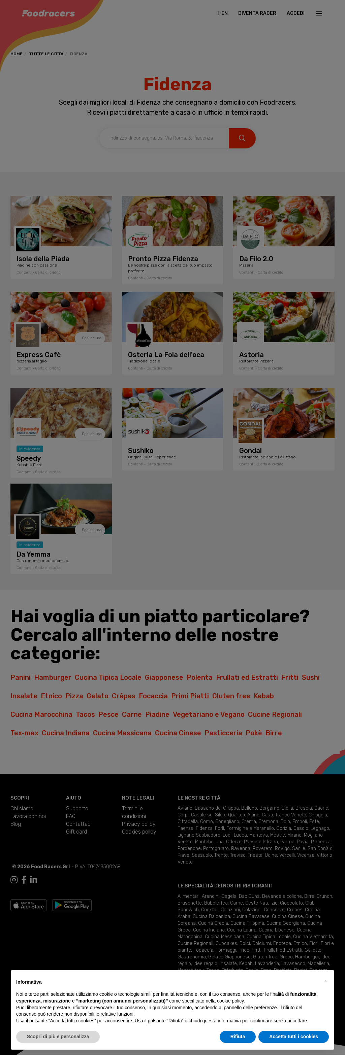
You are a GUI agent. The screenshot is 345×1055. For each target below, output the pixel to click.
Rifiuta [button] (237, 1036)
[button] (325, 981)
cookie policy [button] (230, 1001)
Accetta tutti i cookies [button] (293, 1036)
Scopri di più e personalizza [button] (58, 1036)
